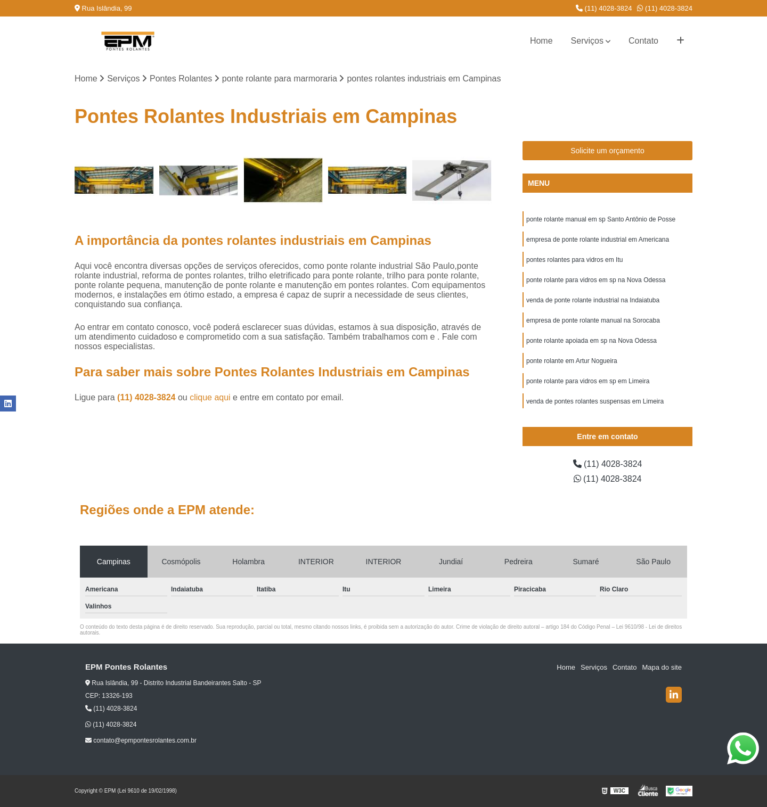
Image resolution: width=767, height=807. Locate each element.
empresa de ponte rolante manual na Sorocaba (593, 320)
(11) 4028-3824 (604, 8)
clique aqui (210, 397)
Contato (643, 40)
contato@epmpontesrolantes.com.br (141, 740)
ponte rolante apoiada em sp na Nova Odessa (591, 340)
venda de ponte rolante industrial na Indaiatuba (592, 300)
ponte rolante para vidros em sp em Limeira (587, 381)
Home (541, 40)
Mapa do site (661, 667)
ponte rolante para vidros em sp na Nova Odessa (595, 280)
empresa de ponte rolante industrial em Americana (597, 239)
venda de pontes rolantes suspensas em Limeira (595, 401)
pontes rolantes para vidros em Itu (574, 259)
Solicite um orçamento (607, 150)
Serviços (587, 40)
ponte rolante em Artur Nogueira (571, 361)
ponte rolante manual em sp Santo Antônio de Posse (600, 219)
